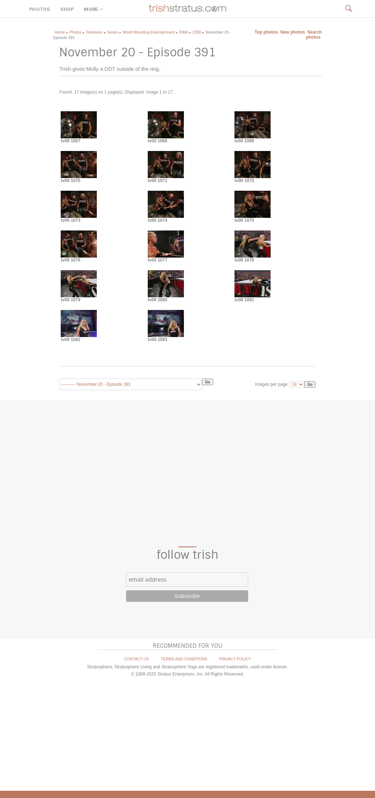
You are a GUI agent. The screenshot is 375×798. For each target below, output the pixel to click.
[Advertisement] (187, 473)
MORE (94, 9)
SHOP (67, 9)
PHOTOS (39, 9)
